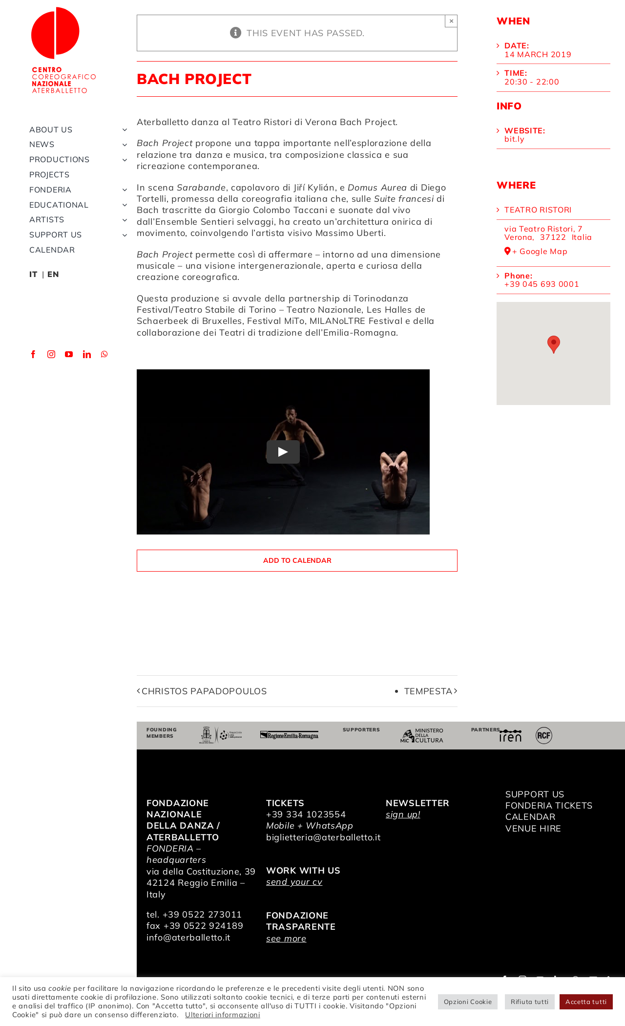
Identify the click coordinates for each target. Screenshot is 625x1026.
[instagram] (51, 354)
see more (286, 938)
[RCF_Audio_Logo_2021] (544, 730)
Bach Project (368, 122)
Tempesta (428, 691)
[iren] (510, 733)
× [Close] (451, 21)
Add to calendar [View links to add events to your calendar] (297, 560)
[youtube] (69, 354)
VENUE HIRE (533, 828)
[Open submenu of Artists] (122, 219)
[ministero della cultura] (422, 732)
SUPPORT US (534, 794)
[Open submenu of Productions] (122, 159)
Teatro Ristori (538, 209)
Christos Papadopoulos (204, 691)
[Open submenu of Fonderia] (122, 190)
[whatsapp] (104, 354)
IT (33, 274)
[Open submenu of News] (122, 144)
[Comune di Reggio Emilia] (220, 730)
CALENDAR (530, 816)
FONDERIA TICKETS (549, 805)
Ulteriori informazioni (222, 1014)
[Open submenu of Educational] (122, 205)
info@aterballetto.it (188, 937)
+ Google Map (539, 251)
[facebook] (33, 354)
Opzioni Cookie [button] (468, 1001)
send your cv (294, 881)
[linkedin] (87, 354)
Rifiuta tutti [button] (530, 1001)
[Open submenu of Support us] (122, 235)
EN (53, 274)
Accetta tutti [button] (586, 1001)
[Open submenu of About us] (122, 130)
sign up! (403, 814)
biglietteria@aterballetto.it (323, 837)
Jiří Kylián (314, 187)
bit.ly (514, 139)
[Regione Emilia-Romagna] (289, 735)
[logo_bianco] (63, 9)
